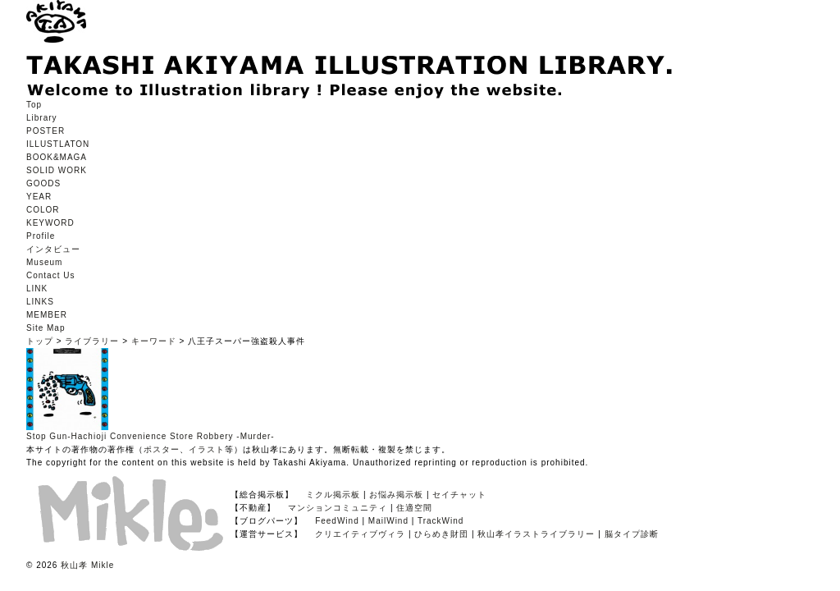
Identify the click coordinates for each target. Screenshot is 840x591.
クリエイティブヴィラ (360, 533)
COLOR (43, 209)
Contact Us (50, 275)
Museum (44, 262)
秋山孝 (74, 565)
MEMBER (46, 314)
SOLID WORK (56, 170)
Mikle (102, 565)
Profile (40, 236)
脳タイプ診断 (632, 533)
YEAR (39, 196)
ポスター (162, 449)
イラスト (207, 449)
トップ (39, 341)
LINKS (40, 301)
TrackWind (440, 520)
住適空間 (414, 507)
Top (34, 104)
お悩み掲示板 (396, 494)
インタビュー (53, 249)
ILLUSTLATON (57, 144)
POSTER (45, 130)
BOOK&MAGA (56, 157)
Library (41, 117)
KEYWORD (50, 222)
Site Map (45, 327)
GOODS (43, 183)
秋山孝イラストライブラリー (536, 533)
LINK (37, 288)
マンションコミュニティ (337, 507)
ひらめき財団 (441, 533)
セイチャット (459, 494)
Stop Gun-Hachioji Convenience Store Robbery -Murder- (150, 436)
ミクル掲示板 (333, 494)
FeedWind (337, 520)
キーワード (153, 341)
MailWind (388, 520)
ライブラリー (92, 341)
